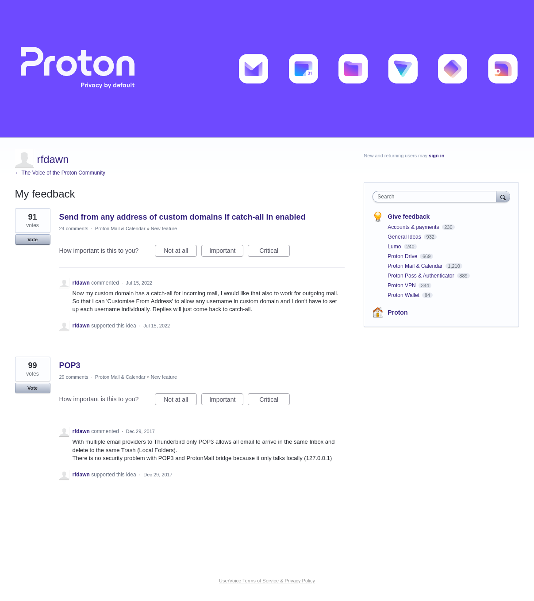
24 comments (73, 228)
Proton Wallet (404, 295)
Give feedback (409, 216)
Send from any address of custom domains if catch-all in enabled (182, 217)
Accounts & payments (414, 227)
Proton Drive (403, 256)
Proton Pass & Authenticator (421, 276)
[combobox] (436, 197)
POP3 (70, 365)
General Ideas (405, 237)
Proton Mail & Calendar (120, 228)
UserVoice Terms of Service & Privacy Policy (267, 580)
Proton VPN (402, 285)
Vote (32, 239)
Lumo (395, 246)
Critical (274, 252)
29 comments (73, 377)
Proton (397, 312)
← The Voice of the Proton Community (60, 173)
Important (226, 252)
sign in (436, 155)
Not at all (180, 252)
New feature (164, 228)
